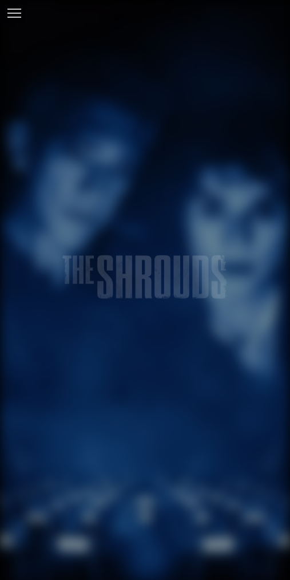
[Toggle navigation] (14, 14)
